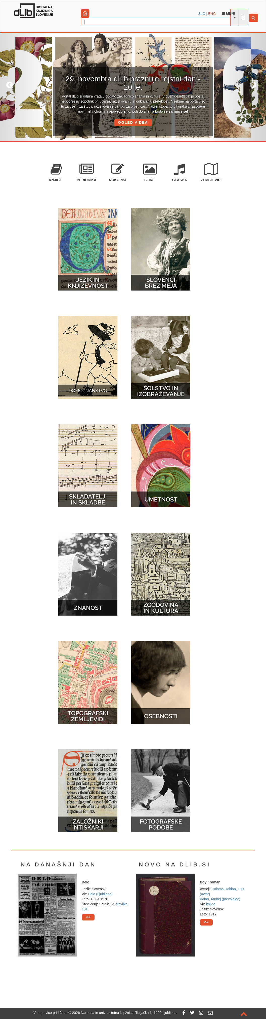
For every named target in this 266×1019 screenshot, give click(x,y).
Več (88, 917)
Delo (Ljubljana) (100, 894)
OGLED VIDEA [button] (133, 122)
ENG (212, 14)
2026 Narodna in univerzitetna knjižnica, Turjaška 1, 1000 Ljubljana (124, 1013)
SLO (201, 14)
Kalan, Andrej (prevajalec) (220, 899)
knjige (210, 904)
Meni (228, 13)
